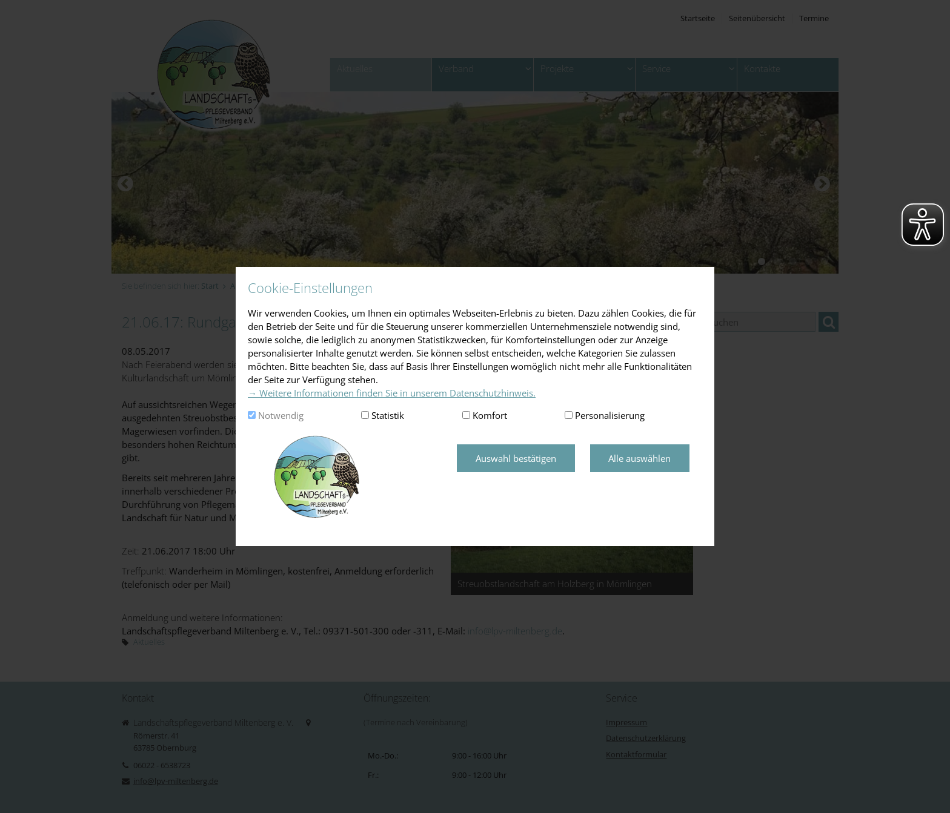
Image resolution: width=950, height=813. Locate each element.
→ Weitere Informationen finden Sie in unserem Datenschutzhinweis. (392, 393)
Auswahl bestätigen (516, 458)
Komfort (490, 415)
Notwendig (281, 415)
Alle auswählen (639, 458)
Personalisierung (610, 415)
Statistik (387, 415)
